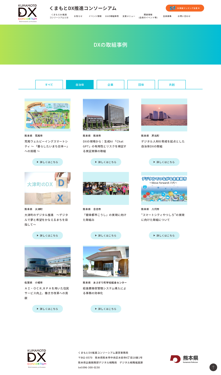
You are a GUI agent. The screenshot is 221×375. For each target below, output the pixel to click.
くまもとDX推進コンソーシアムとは (59, 16)
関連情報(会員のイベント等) (148, 16)
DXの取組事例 (112, 16)
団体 (141, 85)
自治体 (80, 85)
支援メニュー (128, 16)
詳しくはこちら (49, 162)
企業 (110, 85)
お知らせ (78, 16)
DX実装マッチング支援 (187, 8)
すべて (49, 85)
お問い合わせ (184, 16)
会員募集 (167, 16)
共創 (172, 85)
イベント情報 (95, 16)
